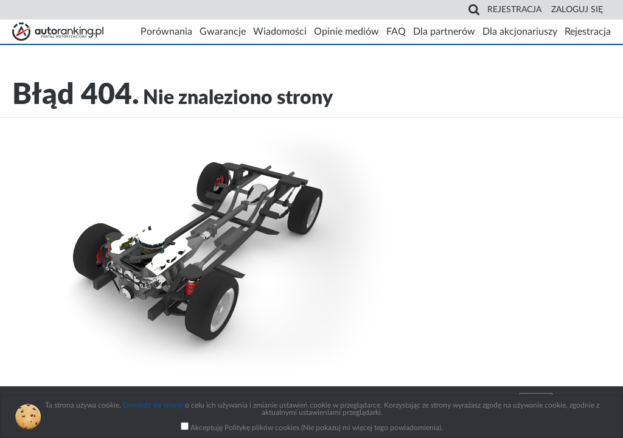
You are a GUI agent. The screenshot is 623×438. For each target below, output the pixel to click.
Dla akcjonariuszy (519, 31)
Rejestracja (514, 9)
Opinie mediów (346, 31)
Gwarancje (223, 31)
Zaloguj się (577, 9)
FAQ (396, 31)
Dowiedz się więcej (153, 405)
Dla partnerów (444, 31)
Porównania (166, 31)
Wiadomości (280, 31)
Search (473, 9)
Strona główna (57, 32)
